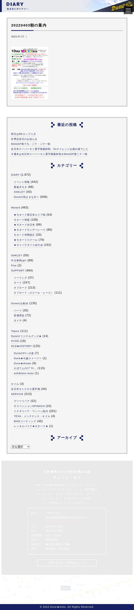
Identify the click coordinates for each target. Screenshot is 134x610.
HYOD (15, 341)
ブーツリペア (22, 401)
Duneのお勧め (19, 303)
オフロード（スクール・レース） (33, 292)
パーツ (18, 310)
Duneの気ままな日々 (26, 197)
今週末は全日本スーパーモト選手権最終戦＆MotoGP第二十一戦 (49, 154)
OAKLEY (19, 191)
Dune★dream (22, 363)
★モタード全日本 (24, 224)
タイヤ (18, 320)
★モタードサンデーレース (29, 229)
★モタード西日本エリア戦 (29, 214)
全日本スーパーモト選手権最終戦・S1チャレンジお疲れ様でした (49, 149)
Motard (15, 207)
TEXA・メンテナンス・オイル (32, 416)
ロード (18, 282)
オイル (15, 384)
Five (14, 265)
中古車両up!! (19, 260)
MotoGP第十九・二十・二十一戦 (30, 144)
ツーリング (20, 277)
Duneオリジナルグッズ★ (26, 336)
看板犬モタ (20, 187)
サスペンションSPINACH (29, 406)
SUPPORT (17, 270)
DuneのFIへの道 (24, 353)
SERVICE (17, 394)
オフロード (20, 287)
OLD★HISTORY (21, 346)
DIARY (15, 174)
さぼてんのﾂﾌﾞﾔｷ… (25, 368)
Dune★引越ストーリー (28, 358)
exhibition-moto (24, 373)
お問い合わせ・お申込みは (67, 562)
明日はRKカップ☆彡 (23, 134)
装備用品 (19, 315)
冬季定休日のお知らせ (24, 139)
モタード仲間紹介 (24, 234)
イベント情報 (22, 182)
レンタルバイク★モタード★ (31, 426)
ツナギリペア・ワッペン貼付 (31, 411)
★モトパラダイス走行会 (28, 245)
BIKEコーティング (25, 421)
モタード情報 (22, 219)
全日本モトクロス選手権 (25, 389)
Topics (15, 331)
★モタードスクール (26, 239)
